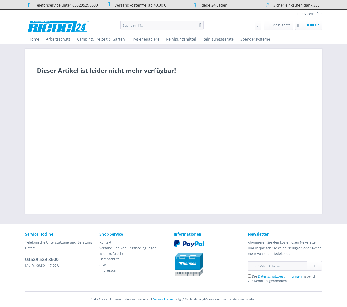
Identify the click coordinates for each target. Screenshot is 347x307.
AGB (102, 264)
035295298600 (85, 5)
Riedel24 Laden (213, 5)
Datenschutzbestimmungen (280, 276)
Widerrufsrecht (111, 253)
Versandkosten (163, 299)
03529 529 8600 (42, 259)
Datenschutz (109, 259)
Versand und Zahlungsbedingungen (127, 248)
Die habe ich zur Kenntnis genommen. (282, 278)
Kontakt (105, 242)
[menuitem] (162, 27)
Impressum (108, 270)
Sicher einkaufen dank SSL (291, 5)
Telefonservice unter (61, 5)
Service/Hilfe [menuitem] (309, 14)
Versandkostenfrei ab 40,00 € (135, 5)
